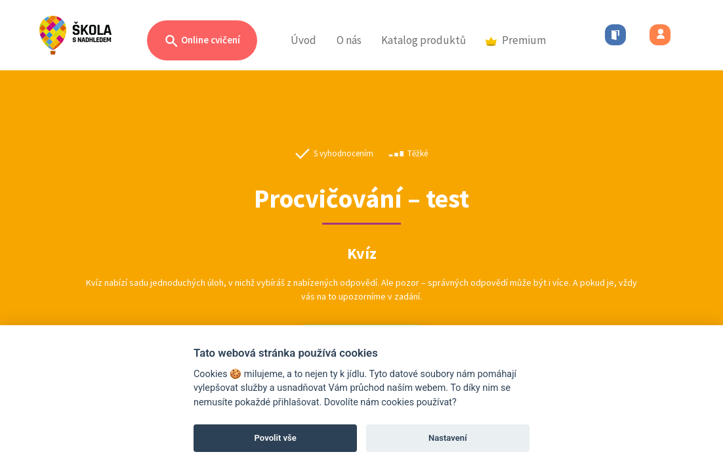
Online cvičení (202, 41)
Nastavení (447, 438)
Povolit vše (276, 438)
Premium (515, 40)
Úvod (303, 40)
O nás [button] (349, 40)
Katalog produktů (423, 40)
